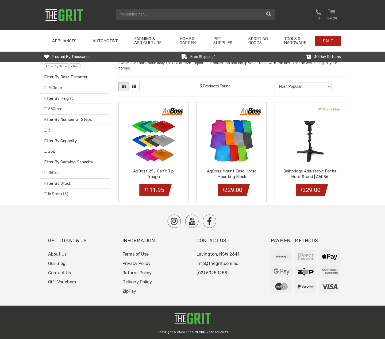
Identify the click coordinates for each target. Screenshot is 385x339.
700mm (55, 88)
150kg (53, 173)
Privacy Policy (136, 263)
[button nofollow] (318, 15)
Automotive (105, 40)
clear (75, 66)
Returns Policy (137, 272)
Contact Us (59, 272)
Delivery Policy (137, 281)
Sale (328, 40)
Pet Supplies (222, 40)
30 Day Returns (327, 57)
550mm (55, 109)
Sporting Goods (258, 40)
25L (51, 151)
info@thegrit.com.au (217, 263)
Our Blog (57, 263)
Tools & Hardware (295, 40)
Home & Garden (188, 40)
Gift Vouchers (62, 281)
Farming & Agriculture (147, 40)
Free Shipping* (202, 57)
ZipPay (129, 291)
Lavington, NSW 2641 (218, 254)
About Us (57, 254)
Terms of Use (135, 254)
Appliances (64, 40)
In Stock (58, 194)
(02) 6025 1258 (212, 272)
